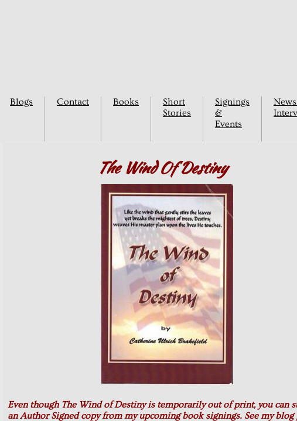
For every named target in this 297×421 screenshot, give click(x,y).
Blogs (21, 101)
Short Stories (177, 107)
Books (126, 101)
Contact (73, 101)
